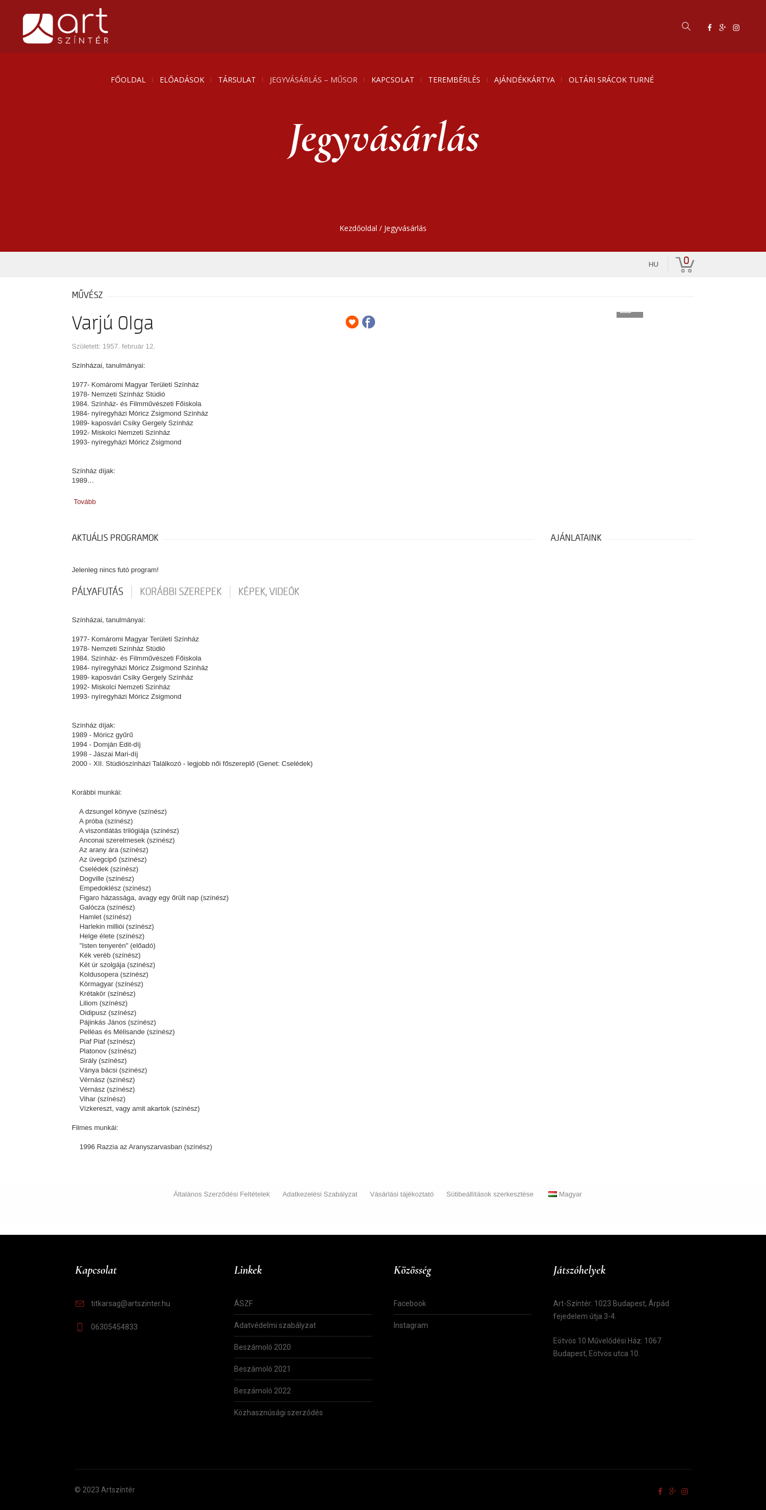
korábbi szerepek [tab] (181, 592)
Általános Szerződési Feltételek (221, 1194)
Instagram (411, 1325)
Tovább (84, 502)
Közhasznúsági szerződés (278, 1412)
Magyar (565, 1194)
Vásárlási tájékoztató (402, 1194)
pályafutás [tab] (97, 592)
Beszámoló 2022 (262, 1391)
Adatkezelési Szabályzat (319, 1194)
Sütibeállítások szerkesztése (490, 1194)
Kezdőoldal (358, 228)
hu (653, 264)
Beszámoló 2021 (262, 1369)
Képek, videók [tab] (268, 592)
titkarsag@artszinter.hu (130, 1303)
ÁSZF (243, 1303)
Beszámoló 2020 (262, 1347)
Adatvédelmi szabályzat (275, 1325)
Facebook (410, 1303)
